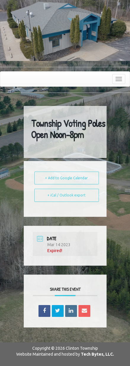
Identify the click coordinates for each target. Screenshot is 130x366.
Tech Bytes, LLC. (97, 354)
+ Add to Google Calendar (66, 178)
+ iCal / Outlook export (66, 195)
